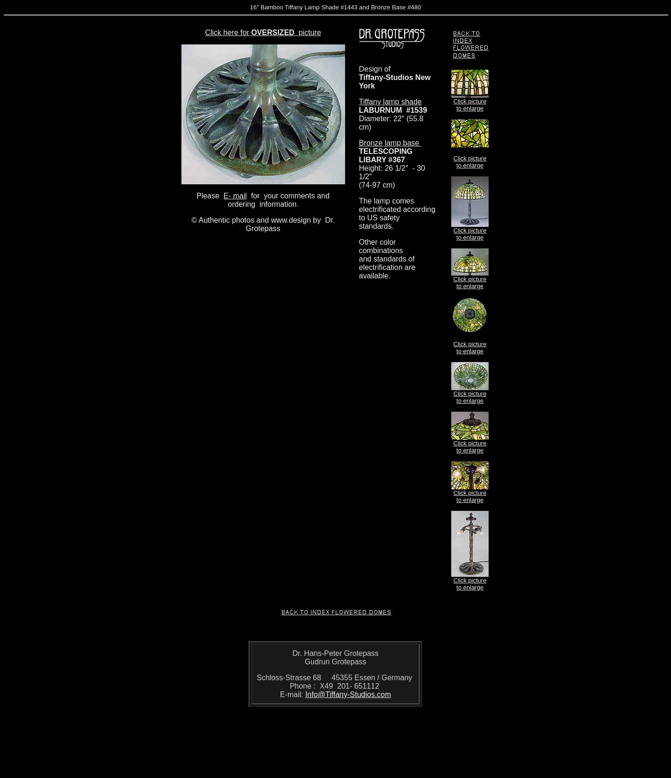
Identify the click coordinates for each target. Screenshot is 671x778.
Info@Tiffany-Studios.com (348, 694)
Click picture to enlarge (470, 105)
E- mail (235, 196)
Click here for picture (263, 32)
